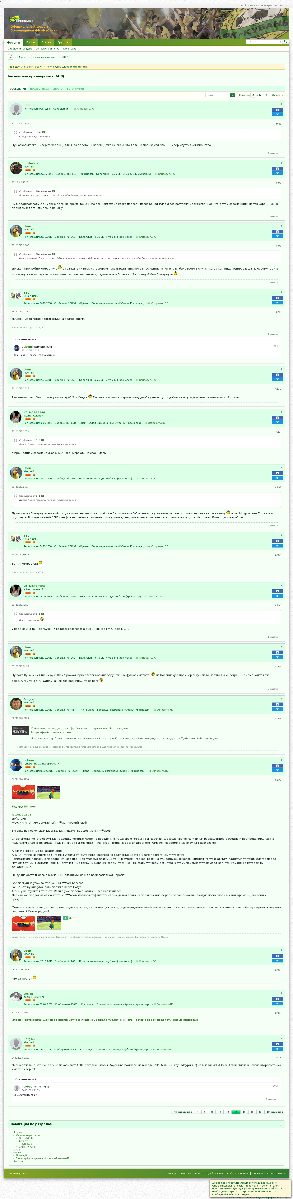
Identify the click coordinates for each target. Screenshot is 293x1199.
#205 (278, 666)
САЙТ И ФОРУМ (28, 1146)
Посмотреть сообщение (43, 132)
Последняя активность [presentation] (46, 88)
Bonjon (29, 699)
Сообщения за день (20, 48)
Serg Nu (29, 1039)
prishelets (31, 163)
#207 (278, 779)
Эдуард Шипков (24, 806)
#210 (278, 1058)
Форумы (13, 42)
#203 (278, 555)
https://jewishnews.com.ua (51, 732)
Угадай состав (213, 1173)
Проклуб (21, 1155)
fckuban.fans (78, 66)
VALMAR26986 (34, 412)
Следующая (275, 1112)
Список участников (47, 48)
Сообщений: (60, 108)
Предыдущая (183, 1112)
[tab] (18, 88)
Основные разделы (44, 57)
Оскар (28, 993)
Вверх (281, 1173)
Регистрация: (32, 108)
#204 (278, 605)
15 (244, 1112)
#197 (278, 182)
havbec (27, 1086)
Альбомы (19, 1161)
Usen (27, 226)
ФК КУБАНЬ (26, 1138)
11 (212, 1112)
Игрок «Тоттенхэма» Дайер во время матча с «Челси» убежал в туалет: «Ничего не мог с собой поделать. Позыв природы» (105, 1020)
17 (260, 1112)
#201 (278, 431)
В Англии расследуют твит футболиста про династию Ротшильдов (79, 728)
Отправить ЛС (85, 108)
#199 (278, 312)
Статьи (46, 42)
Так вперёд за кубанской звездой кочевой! (42, 1158)
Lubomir (28, 346)
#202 (278, 487)
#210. (275, 1086)
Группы (63, 42)
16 (252, 1112)
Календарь (69, 48)
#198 (278, 245)
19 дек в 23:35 (21, 814)
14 (236, 1112)
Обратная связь (190, 1173)
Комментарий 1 (28, 339)
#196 (278, 123)
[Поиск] (264, 41)
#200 (278, 388)
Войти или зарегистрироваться (264, 5)
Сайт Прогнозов (238, 1173)
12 (220, 1112)
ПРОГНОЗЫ (26, 1143)
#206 (278, 718)
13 (228, 1112)
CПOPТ (65, 57)
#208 (278, 970)
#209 (278, 1013)
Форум (22, 57)
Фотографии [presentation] (75, 88)
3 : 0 (27, 292)
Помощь (170, 1173)
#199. (276, 346)
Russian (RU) (18, 1173)
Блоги (30, 42)
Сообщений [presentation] (18, 88)
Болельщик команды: (109, 173)
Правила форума (263, 1173)
